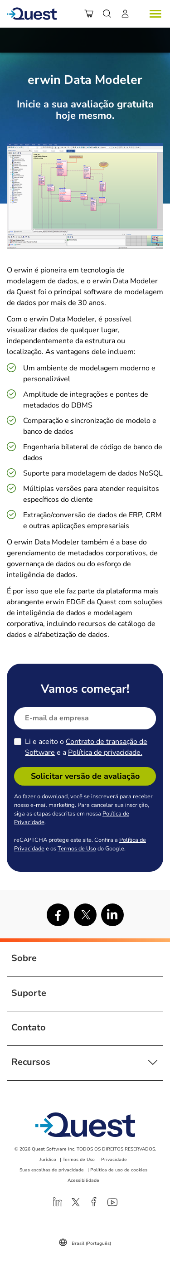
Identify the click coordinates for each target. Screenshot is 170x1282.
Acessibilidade (83, 1180)
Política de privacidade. (105, 753)
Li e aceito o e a (86, 747)
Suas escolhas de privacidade (51, 1170)
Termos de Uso (77, 849)
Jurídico (47, 1159)
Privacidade (114, 1159)
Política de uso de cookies (118, 1170)
